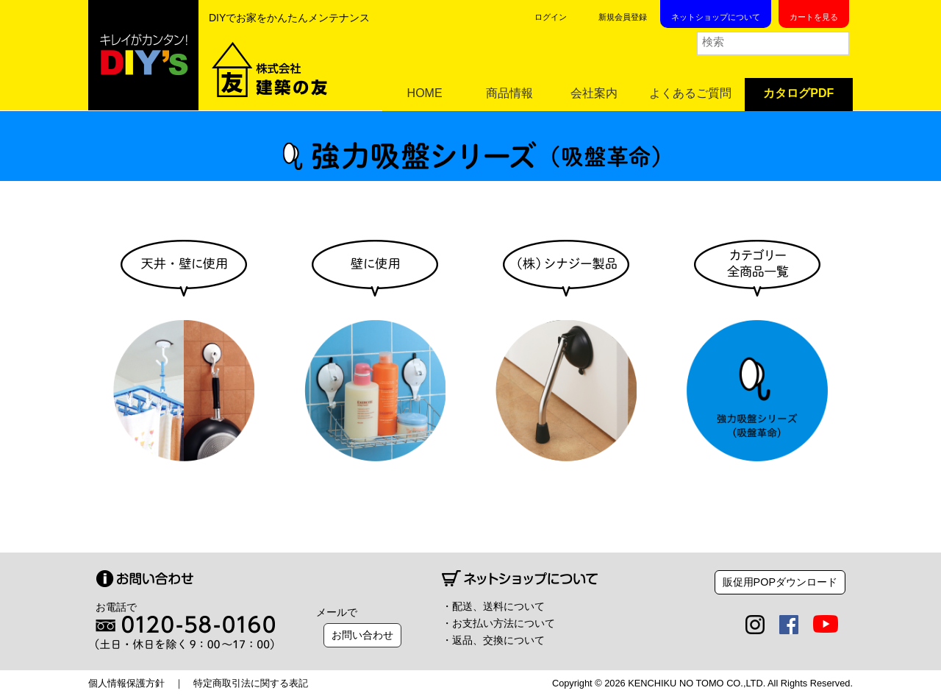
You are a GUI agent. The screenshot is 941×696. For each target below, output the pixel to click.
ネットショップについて (715, 17)
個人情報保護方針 (126, 683)
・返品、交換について (493, 640)
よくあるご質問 (690, 93)
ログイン (550, 17)
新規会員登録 (622, 17)
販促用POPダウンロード (780, 582)
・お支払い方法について (498, 623)
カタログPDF (798, 93)
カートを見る (814, 17)
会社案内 (594, 93)
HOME (425, 93)
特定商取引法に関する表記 (250, 683)
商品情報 (509, 93)
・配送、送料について (493, 606)
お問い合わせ (362, 635)
